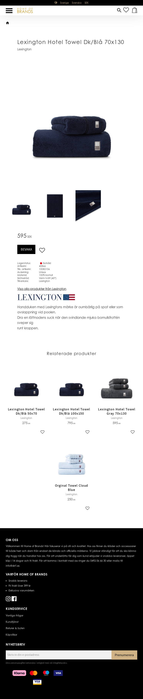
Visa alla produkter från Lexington (41, 289)
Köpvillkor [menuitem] (11, 634)
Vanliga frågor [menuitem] (14, 615)
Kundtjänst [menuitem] (12, 621)
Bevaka (26, 249)
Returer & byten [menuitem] (15, 628)
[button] (9, 10)
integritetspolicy (60, 663)
